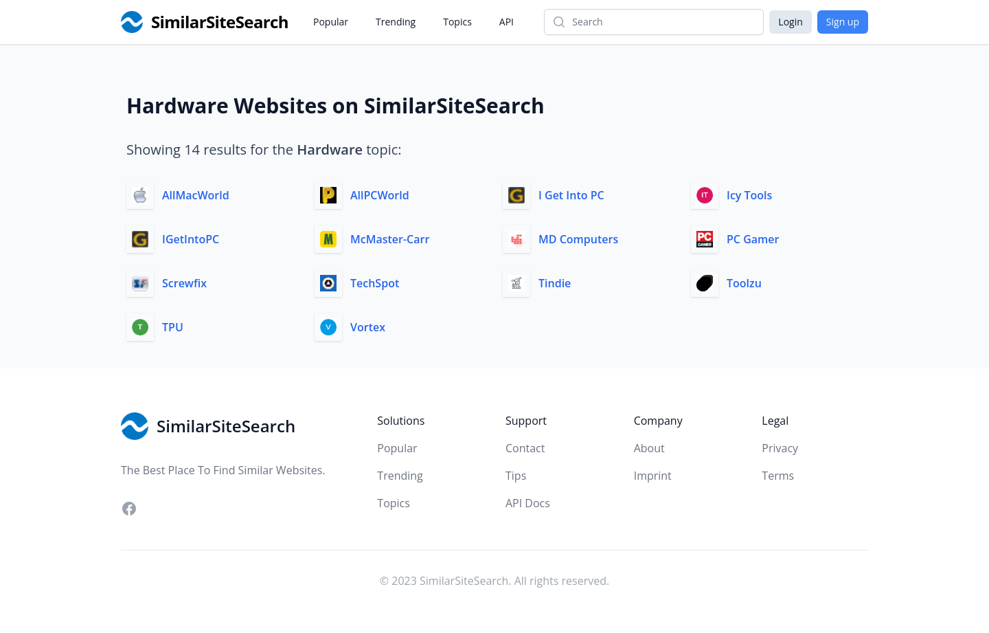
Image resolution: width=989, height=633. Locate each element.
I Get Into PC (571, 195)
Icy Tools (749, 195)
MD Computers (578, 239)
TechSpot (374, 283)
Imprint (653, 475)
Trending (396, 21)
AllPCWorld (379, 195)
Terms (778, 475)
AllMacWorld (195, 195)
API (506, 21)
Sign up (842, 21)
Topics (457, 21)
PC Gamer (753, 239)
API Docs (527, 503)
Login (790, 21)
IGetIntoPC (190, 239)
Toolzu (744, 283)
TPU (172, 327)
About (649, 448)
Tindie (554, 283)
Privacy (780, 448)
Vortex (367, 327)
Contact (525, 448)
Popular (330, 21)
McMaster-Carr (389, 239)
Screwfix (184, 283)
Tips (515, 475)
